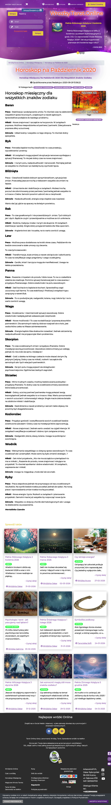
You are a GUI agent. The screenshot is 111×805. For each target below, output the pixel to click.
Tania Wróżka (10, 787)
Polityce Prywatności (80, 798)
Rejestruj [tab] (22, 14)
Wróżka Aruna (84, 581)
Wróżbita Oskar (15, 586)
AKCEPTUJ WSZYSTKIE (98, 801)
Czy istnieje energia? (85, 557)
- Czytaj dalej (97, 47)
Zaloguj (38, 33)
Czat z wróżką (10, 773)
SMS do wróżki (36, 773)
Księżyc (8, 564)
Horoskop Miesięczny (13, 778)
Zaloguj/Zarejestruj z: (32, 10)
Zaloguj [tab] (13, 14)
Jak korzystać (48, 4)
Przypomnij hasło (20, 31)
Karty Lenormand (43, 739)
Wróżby (53, 739)
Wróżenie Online (11, 769)
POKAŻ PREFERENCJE (12, 801)
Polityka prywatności (39, 789)
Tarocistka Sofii (84, 643)
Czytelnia (61, 4)
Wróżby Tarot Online (13, 4)
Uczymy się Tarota (12, 627)
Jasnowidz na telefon (13, 789)
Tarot (59, 739)
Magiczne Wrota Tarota (14, 783)
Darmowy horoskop (75, 4)
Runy (33, 769)
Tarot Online (31, 739)
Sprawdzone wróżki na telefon (73, 739)
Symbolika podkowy (84, 620)
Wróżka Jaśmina (15, 649)
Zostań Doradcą (95, 4)
